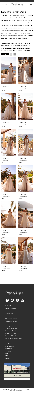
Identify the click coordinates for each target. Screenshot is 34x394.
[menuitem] (3, 4)
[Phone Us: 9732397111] (6, 4)
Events (7, 353)
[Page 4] (18, 277)
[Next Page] (25, 277)
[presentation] (8, 71)
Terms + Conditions (8, 391)
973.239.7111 (26, 51)
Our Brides (8, 351)
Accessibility (27, 391)
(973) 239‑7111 (9, 314)
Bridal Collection (9, 346)
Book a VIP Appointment (11, 306)
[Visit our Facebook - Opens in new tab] (7, 300)
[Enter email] (17, 376)
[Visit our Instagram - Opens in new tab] (12, 300)
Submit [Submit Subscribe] (17, 380)
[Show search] (27, 4)
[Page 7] (23, 277)
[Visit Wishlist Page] (31, 4)
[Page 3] (16, 277)
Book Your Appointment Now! (23, 1)
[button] (3, 4)
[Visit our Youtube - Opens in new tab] (22, 300)
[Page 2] (13, 277)
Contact (7, 358)
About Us (7, 344)
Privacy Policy (18, 391)
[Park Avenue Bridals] (17, 4)
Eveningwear (8, 349)
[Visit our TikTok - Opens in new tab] (17, 300)
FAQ (6, 356)
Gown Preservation (10, 308)
